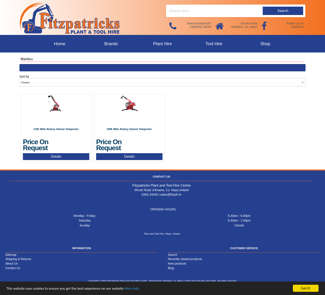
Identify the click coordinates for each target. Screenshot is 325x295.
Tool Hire (214, 43)
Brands (111, 43)
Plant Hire (162, 43)
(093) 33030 (150, 194)
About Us (11, 263)
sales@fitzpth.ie (170, 194)
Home (59, 43)
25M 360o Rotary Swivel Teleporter (129, 129)
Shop (265, 43)
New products (177, 263)
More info (131, 288)
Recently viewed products (185, 259)
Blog (171, 268)
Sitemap (10, 254)
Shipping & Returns (18, 259)
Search (172, 254)
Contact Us (12, 268)
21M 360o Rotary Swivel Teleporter (56, 129)
